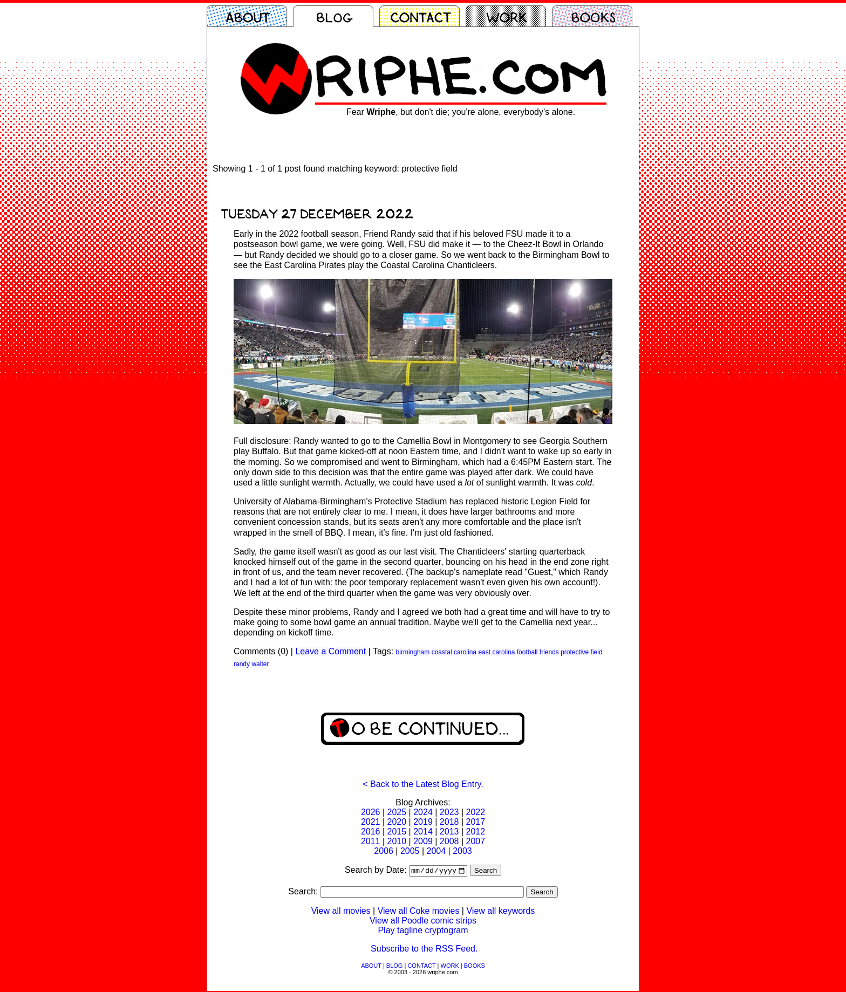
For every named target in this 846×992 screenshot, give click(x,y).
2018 (449, 821)
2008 (449, 841)
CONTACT (421, 966)
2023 (449, 812)
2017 (475, 821)
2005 (410, 851)
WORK (450, 966)
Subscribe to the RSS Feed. (424, 949)
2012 (475, 831)
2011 (370, 841)
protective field (581, 652)
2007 (475, 841)
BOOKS (474, 966)
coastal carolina (454, 652)
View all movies (341, 911)
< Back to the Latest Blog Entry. (423, 784)
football (527, 652)
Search (485, 871)
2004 (436, 851)
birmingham (413, 652)
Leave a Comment (330, 651)
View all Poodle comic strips (423, 921)
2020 (397, 821)
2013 (449, 831)
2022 (475, 812)
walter (260, 664)
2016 (370, 831)
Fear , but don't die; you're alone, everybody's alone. (460, 112)
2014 (423, 831)
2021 (370, 821)
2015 (397, 831)
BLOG (394, 966)
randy (242, 664)
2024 (423, 812)
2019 (423, 821)
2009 (423, 841)
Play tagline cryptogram (423, 931)
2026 (370, 812)
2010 (397, 841)
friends (549, 652)
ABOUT (371, 966)
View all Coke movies (419, 911)
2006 (383, 851)
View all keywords (500, 911)
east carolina (496, 652)
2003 (462, 851)
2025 (397, 812)
